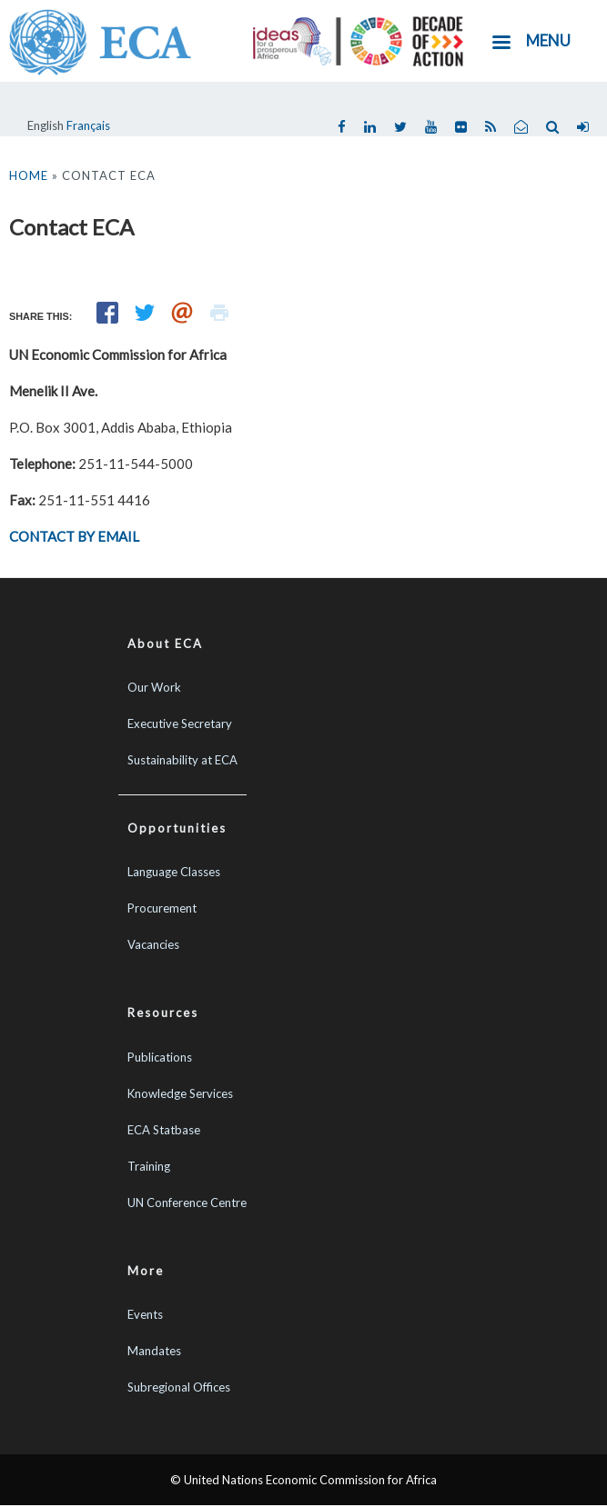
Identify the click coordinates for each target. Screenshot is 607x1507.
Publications (159, 1057)
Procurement (162, 908)
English (45, 125)
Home (28, 175)
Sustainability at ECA (182, 760)
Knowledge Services (180, 1093)
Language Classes (173, 871)
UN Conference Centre (187, 1202)
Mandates (154, 1350)
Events (145, 1314)
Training (148, 1166)
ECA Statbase (163, 1130)
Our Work (154, 687)
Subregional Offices (178, 1387)
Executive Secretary (179, 723)
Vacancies (153, 944)
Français (88, 125)
